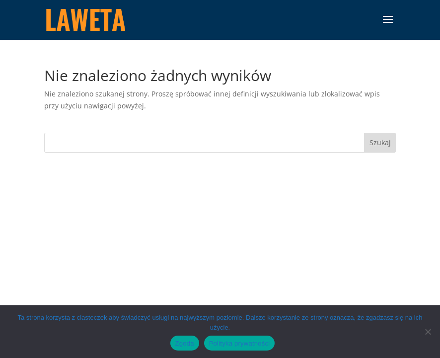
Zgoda (184, 343)
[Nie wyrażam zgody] (428, 332)
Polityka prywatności (239, 343)
